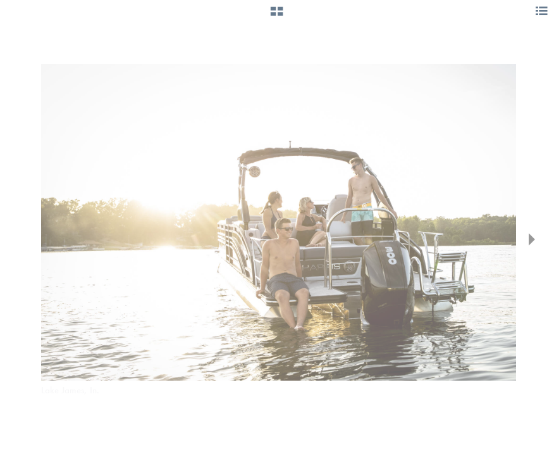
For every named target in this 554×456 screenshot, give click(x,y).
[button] (276, 15)
